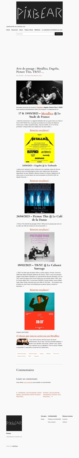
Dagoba (42, 353)
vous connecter (28, 382)
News (40, 75)
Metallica (47, 113)
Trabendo (36, 356)
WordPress (15, 446)
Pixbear (29, 75)
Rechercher (58, 33)
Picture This (56, 353)
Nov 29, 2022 (19, 75)
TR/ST (29, 356)
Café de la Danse (33, 353)
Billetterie (36, 75)
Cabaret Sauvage (21, 353)
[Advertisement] (39, 48)
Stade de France (21, 356)
